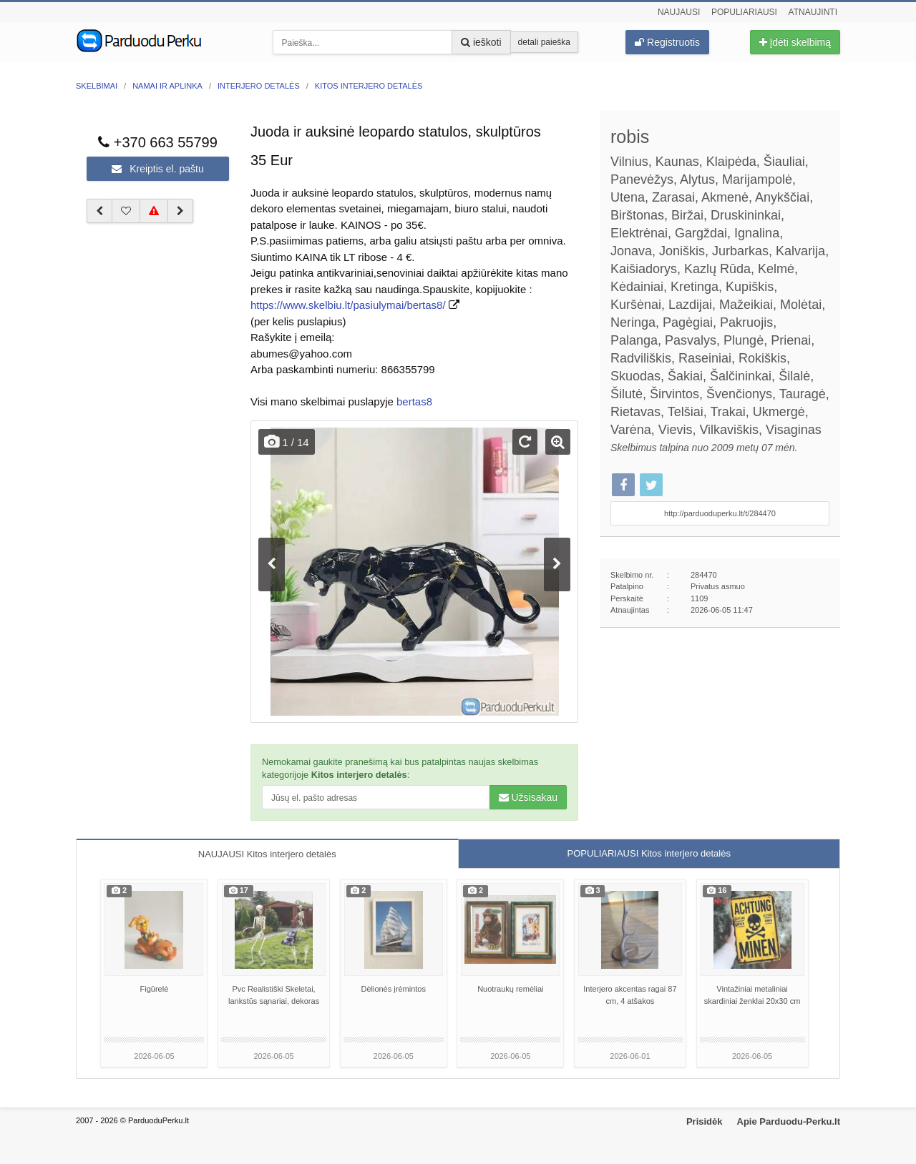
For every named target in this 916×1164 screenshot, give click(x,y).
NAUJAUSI (267, 854)
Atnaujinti (813, 12)
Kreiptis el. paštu (157, 168)
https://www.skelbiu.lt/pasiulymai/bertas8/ (348, 305)
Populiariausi (744, 12)
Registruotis (667, 42)
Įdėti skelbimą (795, 42)
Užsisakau (528, 797)
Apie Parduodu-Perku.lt (788, 1121)
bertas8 (414, 401)
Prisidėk (704, 1121)
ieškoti (481, 42)
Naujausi (679, 12)
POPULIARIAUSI (649, 853)
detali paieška (544, 42)
